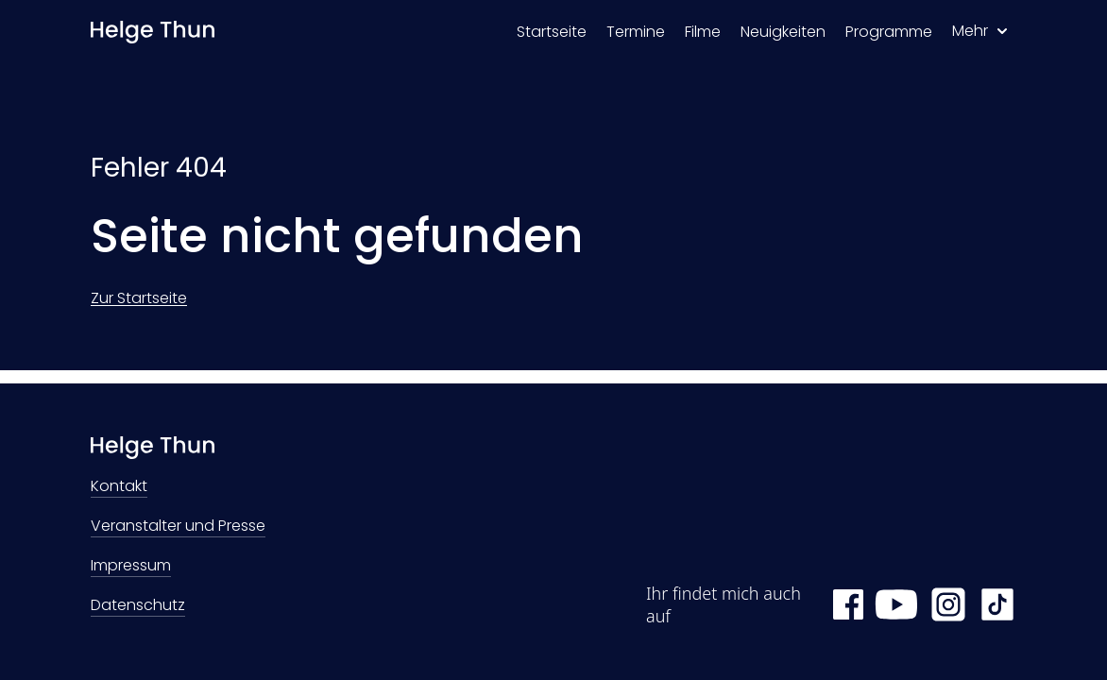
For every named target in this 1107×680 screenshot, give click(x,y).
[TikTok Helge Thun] (997, 604)
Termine (635, 31)
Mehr (979, 31)
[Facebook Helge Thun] (848, 604)
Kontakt (119, 488)
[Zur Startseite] (152, 32)
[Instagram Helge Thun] (948, 604)
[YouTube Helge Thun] (896, 604)
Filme (703, 31)
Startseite (552, 31)
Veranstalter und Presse (178, 527)
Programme (888, 31)
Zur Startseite (139, 298)
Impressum (131, 567)
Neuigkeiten (783, 31)
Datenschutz (138, 607)
